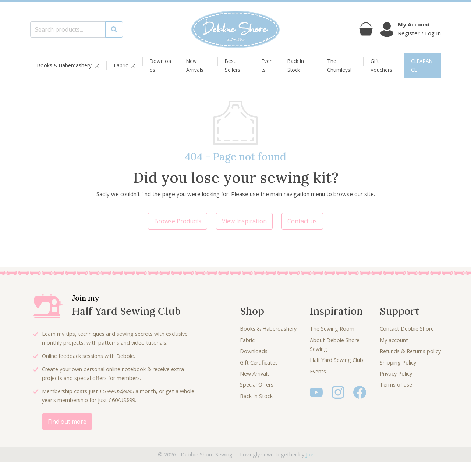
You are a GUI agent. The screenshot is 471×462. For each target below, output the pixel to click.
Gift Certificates (259, 362)
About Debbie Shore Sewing (335, 344)
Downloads (160, 65)
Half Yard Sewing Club (336, 359)
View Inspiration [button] (244, 221)
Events (267, 65)
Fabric (121, 65)
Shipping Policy (398, 362)
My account (394, 340)
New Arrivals (194, 65)
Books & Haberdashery (64, 65)
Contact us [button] (302, 221)
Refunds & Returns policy (410, 351)
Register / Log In (419, 33)
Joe (310, 454)
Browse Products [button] (177, 221)
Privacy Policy (396, 373)
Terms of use (396, 384)
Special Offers (256, 384)
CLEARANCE (422, 65)
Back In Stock (295, 65)
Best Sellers (232, 65)
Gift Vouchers (381, 65)
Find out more (67, 421)
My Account (414, 24)
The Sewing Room (332, 328)
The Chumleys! (339, 65)
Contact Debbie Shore (407, 328)
